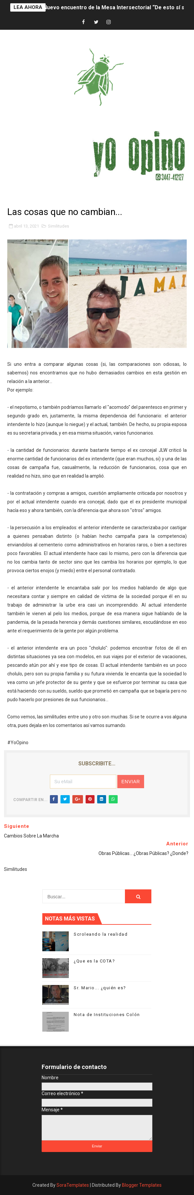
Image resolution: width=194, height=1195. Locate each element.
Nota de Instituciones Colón (107, 1014)
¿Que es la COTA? (94, 961)
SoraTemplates (73, 1185)
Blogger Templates (142, 1185)
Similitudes (58, 226)
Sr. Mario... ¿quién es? (100, 987)
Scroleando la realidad (101, 934)
